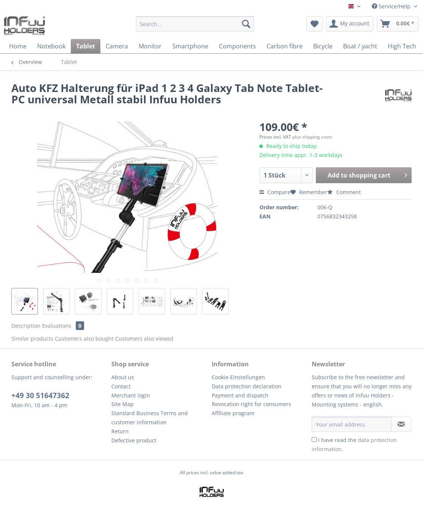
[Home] (18, 46)
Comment (344, 192)
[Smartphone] (190, 46)
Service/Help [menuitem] (392, 6)
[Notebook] (51, 46)
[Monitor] (150, 46)
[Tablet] (85, 46)
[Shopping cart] (397, 23)
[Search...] (195, 23)
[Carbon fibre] (284, 46)
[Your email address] (352, 424)
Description (26, 325)
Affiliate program (233, 413)
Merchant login (130, 395)
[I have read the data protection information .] (314, 439)
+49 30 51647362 (40, 395)
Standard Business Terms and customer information (149, 417)
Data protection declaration (246, 386)
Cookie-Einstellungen (238, 377)
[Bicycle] (323, 46)
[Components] (237, 46)
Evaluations (63, 325)
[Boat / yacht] (360, 46)
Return (120, 431)
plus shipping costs (312, 137)
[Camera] (116, 46)
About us (122, 377)
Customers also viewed (144, 338)
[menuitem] (195, 27)
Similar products (32, 338)
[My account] (349, 23)
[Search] (246, 23)
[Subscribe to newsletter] (401, 424)
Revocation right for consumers (251, 404)
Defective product (133, 440)
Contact (121, 386)
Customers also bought (84, 338)
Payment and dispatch (240, 395)
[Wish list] (314, 23)
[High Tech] (401, 46)
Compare (274, 192)
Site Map (122, 404)
